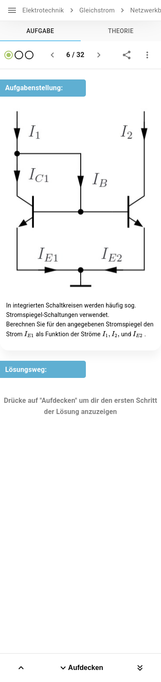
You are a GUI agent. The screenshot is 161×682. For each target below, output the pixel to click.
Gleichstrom (97, 10)
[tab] (40, 31)
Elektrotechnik (43, 10)
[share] (126, 55)
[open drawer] (12, 10)
